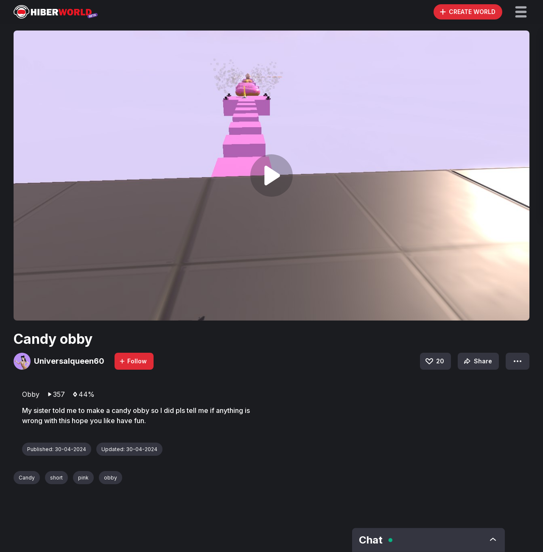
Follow (133, 361)
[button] (520, 11)
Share (477, 361)
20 (434, 361)
